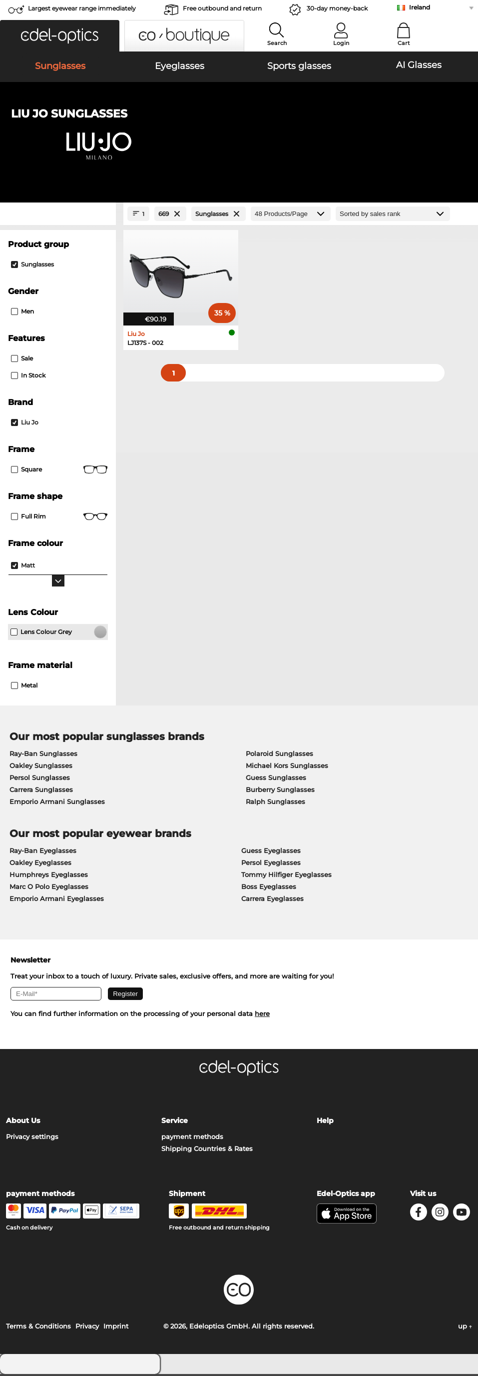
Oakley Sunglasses (40, 768)
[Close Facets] (58, 215)
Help (325, 1122)
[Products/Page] (291, 216)
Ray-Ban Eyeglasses (42, 852)
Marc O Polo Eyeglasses (48, 888)
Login (341, 43)
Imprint (115, 1328)
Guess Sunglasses (276, 780)
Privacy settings (32, 1138)
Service (174, 1122)
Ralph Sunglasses (275, 804)
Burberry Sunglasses (280, 792)
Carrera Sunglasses (41, 792)
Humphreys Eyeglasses (48, 876)
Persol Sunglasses (39, 780)
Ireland (419, 7)
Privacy (87, 1328)
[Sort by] (393, 216)
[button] (59, 36)
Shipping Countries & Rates (207, 1150)
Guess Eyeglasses (271, 852)
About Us (23, 1122)
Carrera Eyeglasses (272, 900)
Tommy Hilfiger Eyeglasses (286, 876)
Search (277, 43)
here (262, 1016)
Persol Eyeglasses (271, 864)
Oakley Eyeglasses (40, 864)
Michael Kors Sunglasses (287, 768)
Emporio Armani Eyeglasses (56, 900)
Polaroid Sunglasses (279, 756)
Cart (404, 43)
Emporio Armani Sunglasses (57, 804)
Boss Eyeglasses (268, 888)
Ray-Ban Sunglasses (43, 756)
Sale (22, 360)
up (465, 1328)
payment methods (192, 1138)
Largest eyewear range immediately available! (82, 11)
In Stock (28, 377)
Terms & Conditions (38, 1328)
